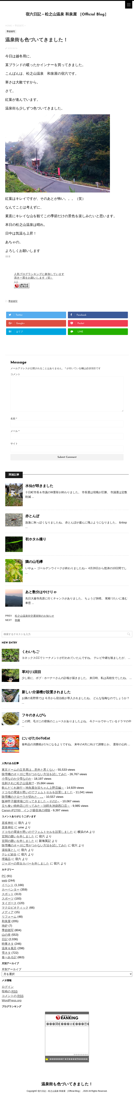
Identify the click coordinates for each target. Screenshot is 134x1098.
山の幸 (6, 934)
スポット (8, 894)
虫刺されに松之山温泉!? (18, 783)
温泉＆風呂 (9, 948)
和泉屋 (6, 921)
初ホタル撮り (35, 539)
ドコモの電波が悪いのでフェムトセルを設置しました (37, 792)
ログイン (8, 987)
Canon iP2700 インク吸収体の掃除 (26, 810)
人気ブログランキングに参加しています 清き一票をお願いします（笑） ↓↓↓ (39, 278)
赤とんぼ (32, 516)
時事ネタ (8, 943)
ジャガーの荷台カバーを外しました (25, 863)
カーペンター (11, 889)
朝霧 (17, 620)
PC (4, 876)
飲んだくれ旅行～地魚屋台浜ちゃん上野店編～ (33, 787)
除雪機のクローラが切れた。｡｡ (22, 796)
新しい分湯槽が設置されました (46, 692)
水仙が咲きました (39, 486)
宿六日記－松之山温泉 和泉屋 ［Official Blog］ (67, 15)
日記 (5, 939)
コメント (15, 374)
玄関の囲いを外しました (18, 836)
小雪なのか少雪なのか (16, 778)
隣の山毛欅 (34, 562)
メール (14, 431)
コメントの (13, 996)
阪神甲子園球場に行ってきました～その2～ (31, 801)
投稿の (10, 991)
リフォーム (9, 916)
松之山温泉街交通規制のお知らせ (34, 615)
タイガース (9, 903)
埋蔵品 (6, 859)
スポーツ (8, 898)
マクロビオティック (15, 907)
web (4, 880)
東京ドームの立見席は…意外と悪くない (28, 769)
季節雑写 (12, 301)
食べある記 (9, 957)
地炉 (5, 925)
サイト (14, 443)
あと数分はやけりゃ (41, 592)
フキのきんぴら (34, 715)
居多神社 (8, 823)
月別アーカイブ (11, 969)
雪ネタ (6, 952)
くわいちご (30, 652)
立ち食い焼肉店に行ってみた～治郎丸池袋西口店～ (36, 806)
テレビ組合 (9, 854)
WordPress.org (11, 1000)
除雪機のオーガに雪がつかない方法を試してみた (34, 774)
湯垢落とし (9, 850)
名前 (13, 418)
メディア (8, 912)
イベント (8, 885)
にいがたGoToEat (36, 738)
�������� (81, 1054)
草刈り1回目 (31, 672)
